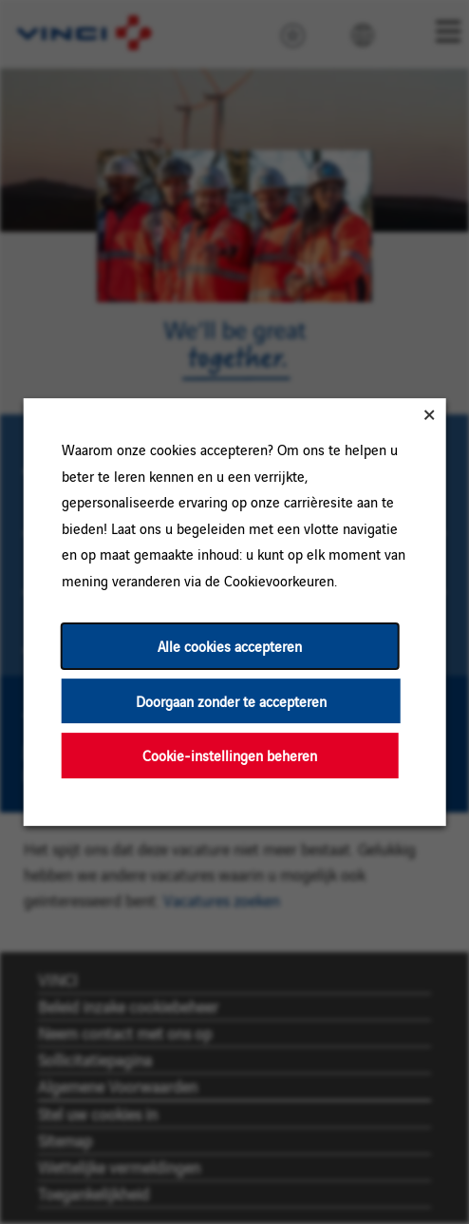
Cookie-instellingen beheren (229, 755)
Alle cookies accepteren (230, 646)
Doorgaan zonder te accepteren (231, 701)
